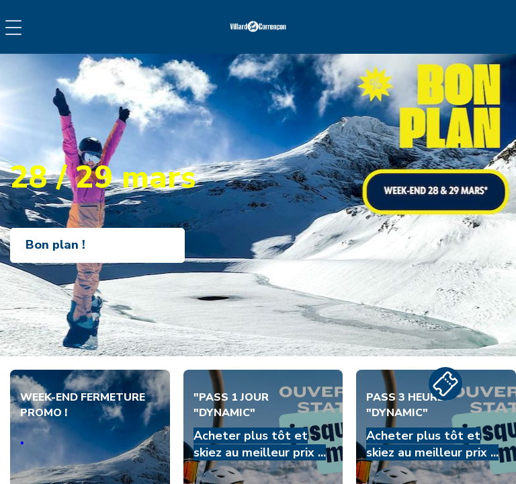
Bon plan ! (55, 245)
